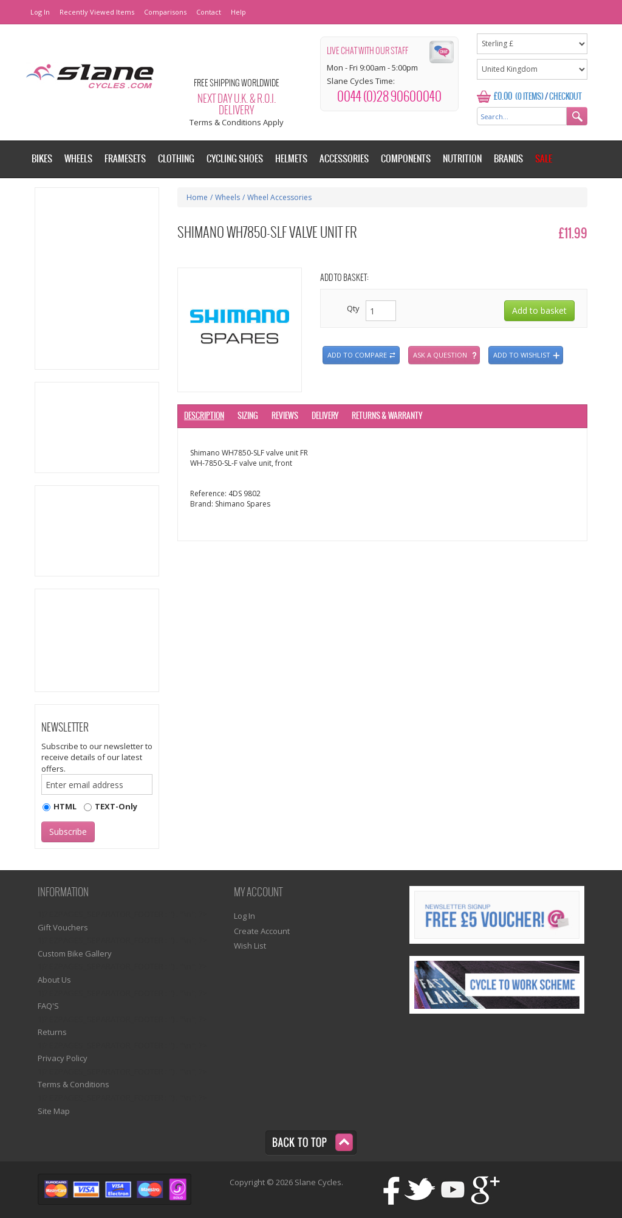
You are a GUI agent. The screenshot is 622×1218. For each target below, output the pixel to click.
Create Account (262, 931)
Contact (208, 11)
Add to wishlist (521, 354)
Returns (52, 1031)
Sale (543, 159)
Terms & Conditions (73, 1084)
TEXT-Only (116, 806)
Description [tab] (204, 416)
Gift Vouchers (63, 927)
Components (406, 159)
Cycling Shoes (235, 159)
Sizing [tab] (248, 416)
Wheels (227, 197)
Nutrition (462, 159)
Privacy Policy (62, 1058)
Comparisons (165, 11)
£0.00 (503, 97)
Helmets (291, 159)
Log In (40, 11)
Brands (508, 159)
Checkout (565, 97)
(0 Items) (529, 97)
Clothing (176, 159)
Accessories (344, 159)
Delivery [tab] (325, 416)
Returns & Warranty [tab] (387, 416)
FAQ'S (48, 1005)
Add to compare (357, 354)
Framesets (125, 159)
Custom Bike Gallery (75, 953)
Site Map (54, 1111)
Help (238, 11)
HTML (65, 806)
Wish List (250, 945)
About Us (54, 979)
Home (197, 197)
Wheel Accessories (279, 197)
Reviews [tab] (285, 416)
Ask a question (440, 354)
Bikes (42, 159)
